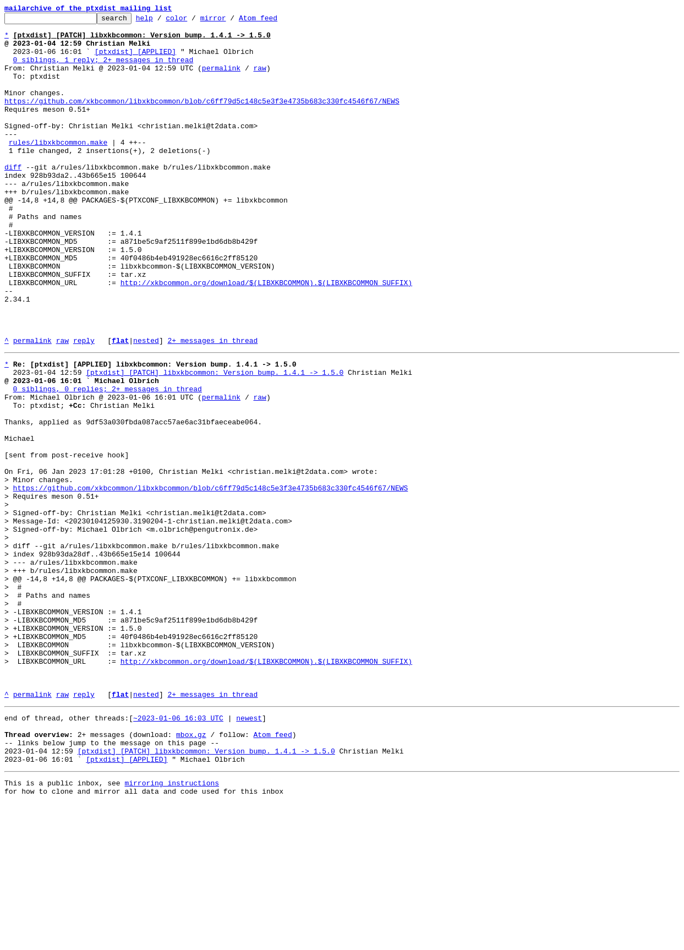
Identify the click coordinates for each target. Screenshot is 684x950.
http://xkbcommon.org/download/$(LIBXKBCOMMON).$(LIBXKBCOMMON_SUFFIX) (266, 337)
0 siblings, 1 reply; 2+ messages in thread (103, 69)
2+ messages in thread (212, 406)
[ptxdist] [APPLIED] (135, 59)
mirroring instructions (171, 928)
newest (249, 853)
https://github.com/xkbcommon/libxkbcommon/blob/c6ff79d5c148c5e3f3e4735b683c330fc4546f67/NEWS (202, 119)
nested (146, 406)
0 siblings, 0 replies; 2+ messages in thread (107, 461)
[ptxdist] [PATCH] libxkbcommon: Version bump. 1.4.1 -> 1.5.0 (214, 441)
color (193, 21)
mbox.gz (191, 873)
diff (12, 198)
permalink (221, 79)
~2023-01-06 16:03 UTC (178, 853)
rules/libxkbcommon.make (58, 168)
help (161, 21)
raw (259, 79)
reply (84, 406)
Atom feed (275, 21)
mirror (230, 21)
